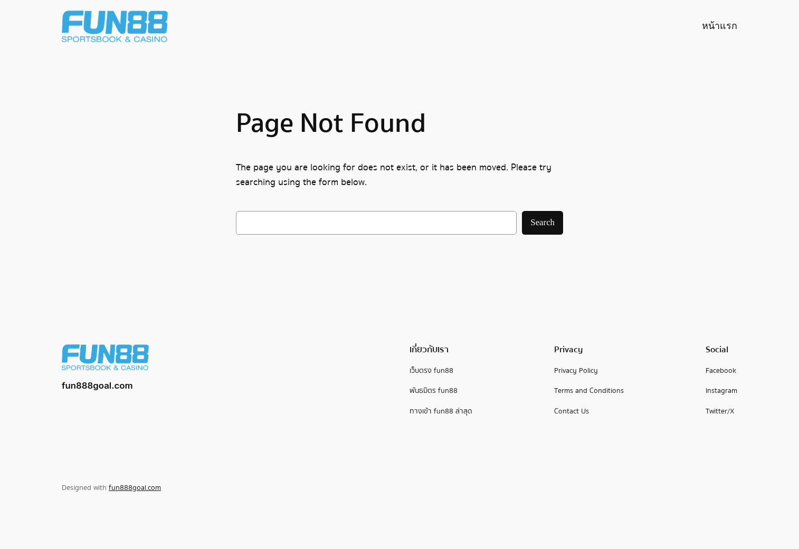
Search (542, 222)
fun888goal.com (97, 385)
